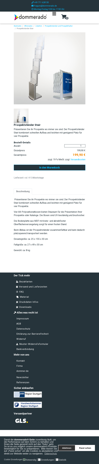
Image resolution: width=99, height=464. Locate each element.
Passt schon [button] (85, 448)
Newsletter (22, 377)
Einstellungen (47, 460)
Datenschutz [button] (51, 453)
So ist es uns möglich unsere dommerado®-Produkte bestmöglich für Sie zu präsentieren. (30, 447)
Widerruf (21, 339)
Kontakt (20, 361)
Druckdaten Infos (27, 302)
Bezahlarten (24, 281)
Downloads (24, 307)
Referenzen (22, 382)
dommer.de (22, 372)
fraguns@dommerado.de (45, 6)
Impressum (22, 318)
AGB (18, 323)
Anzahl (17, 146)
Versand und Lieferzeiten (31, 286)
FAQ (20, 291)
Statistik (62, 460)
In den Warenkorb (49, 167)
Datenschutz (23, 328)
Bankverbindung (25, 349)
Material (22, 297)
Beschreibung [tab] (23, 191)
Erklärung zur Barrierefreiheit (32, 334)
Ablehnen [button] (66, 448)
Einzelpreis (19, 150)
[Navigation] (54, 17)
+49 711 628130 (41, 2)
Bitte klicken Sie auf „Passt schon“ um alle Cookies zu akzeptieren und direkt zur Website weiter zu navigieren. (31, 451)
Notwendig (31, 460)
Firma (19, 366)
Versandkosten (77, 159)
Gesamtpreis (20, 155)
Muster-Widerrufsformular (32, 344)
